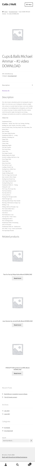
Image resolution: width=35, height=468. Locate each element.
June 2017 (7, 414)
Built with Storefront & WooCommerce (14, 457)
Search (4, 438)
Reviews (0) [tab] (5, 91)
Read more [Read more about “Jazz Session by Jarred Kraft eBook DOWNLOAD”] (17, 325)
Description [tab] (6, 85)
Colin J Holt (9, 4)
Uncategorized (13, 12)
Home (6, 12)
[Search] (31, 440)
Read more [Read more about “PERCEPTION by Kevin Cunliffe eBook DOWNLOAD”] (17, 373)
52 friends (7, 428)
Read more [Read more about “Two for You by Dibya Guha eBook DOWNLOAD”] (17, 278)
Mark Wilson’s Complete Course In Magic (15, 394)
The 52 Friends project (10, 397)
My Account (6, 465)
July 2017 (7, 411)
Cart (27, 463)
